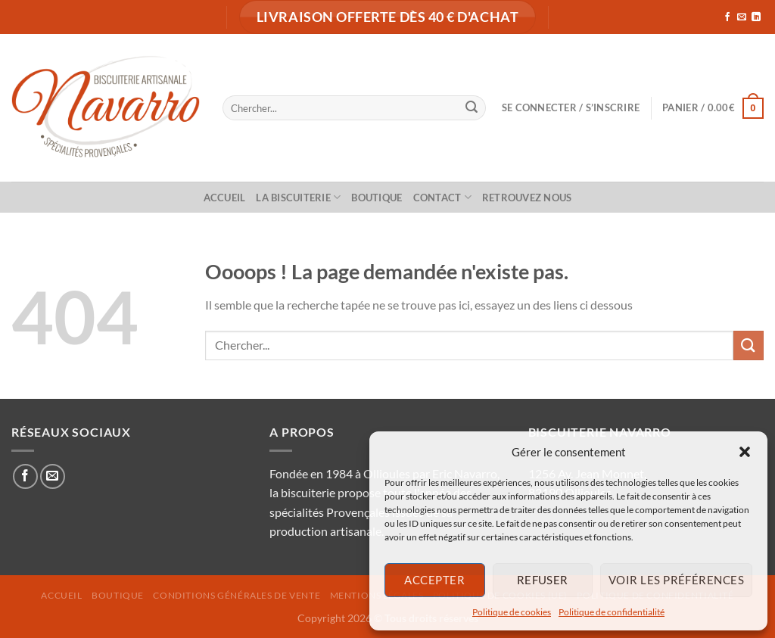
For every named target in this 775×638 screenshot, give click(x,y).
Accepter (434, 580)
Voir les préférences (676, 580)
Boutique (376, 197)
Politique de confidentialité (612, 612)
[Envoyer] (471, 108)
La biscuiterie (298, 197)
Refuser (542, 580)
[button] (744, 451)
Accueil (225, 197)
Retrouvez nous (527, 197)
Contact (442, 197)
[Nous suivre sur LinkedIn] (756, 17)
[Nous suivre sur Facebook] (727, 17)
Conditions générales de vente (236, 595)
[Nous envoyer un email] (741, 17)
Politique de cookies (511, 612)
